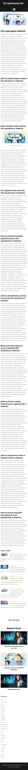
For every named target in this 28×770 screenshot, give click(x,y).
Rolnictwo (3, 737)
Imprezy (2, 715)
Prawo (2, 733)
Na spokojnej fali (13, 3)
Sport (2, 742)
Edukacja (3, 708)
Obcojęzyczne (4, 728)
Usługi (2, 753)
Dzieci (2, 704)
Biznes (2, 699)
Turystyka (3, 749)
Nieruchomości (4, 726)
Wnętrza (3, 755)
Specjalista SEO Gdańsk (16, 553)
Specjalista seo (14, 566)
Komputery (3, 717)
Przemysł (3, 735)
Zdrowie (3, 757)
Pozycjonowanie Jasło (14, 689)
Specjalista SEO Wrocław (16, 576)
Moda (2, 722)
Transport (3, 746)
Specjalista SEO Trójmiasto (17, 601)
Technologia (3, 744)
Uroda (2, 751)
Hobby (2, 713)
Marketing (3, 719)
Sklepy (2, 740)
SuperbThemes (17, 767)
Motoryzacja (4, 724)
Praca (2, 731)
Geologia (3, 711)
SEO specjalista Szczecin (16, 589)
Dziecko (2, 706)
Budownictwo (4, 702)
